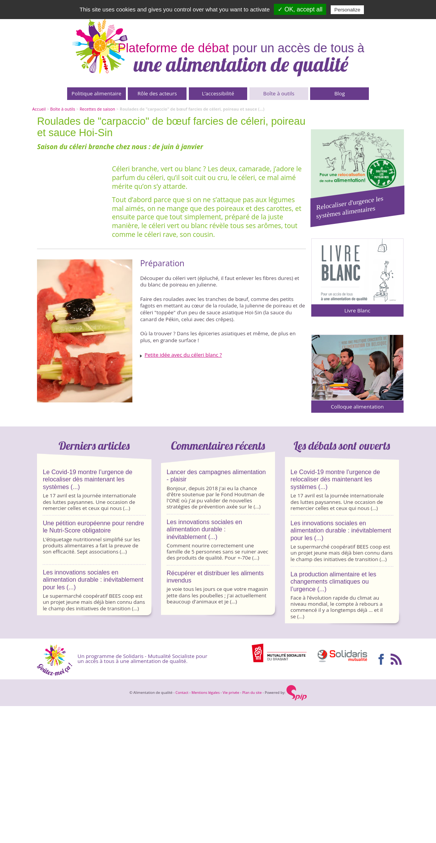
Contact (181, 692)
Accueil (39, 109)
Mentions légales (205, 692)
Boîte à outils (278, 93)
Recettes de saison (97, 109)
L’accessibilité (218, 93)
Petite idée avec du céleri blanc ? (183, 354)
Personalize (347, 10)
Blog (339, 93)
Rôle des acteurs (157, 93)
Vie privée (231, 692)
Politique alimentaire (96, 93)
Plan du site (252, 692)
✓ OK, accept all (300, 9)
